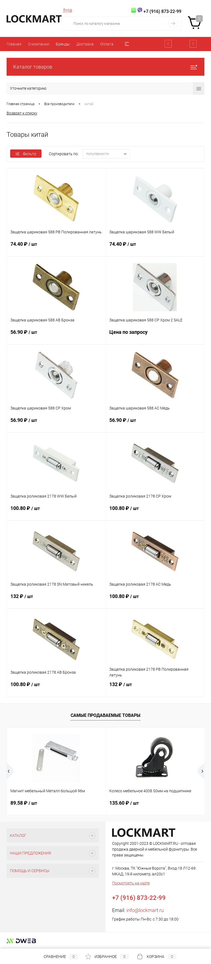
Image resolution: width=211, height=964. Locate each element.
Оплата (106, 44)
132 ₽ (56, 599)
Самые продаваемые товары (105, 715)
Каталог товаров (105, 67)
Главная (14, 44)
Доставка (85, 44)
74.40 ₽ (56, 247)
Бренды (63, 44)
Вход (67, 10)
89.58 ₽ (23, 803)
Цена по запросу (155, 335)
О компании (38, 44)
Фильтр (25, 154)
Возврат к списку (22, 113)
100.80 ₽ (56, 511)
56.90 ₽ (56, 335)
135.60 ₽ (124, 803)
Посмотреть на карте (131, 883)
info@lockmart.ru (145, 910)
